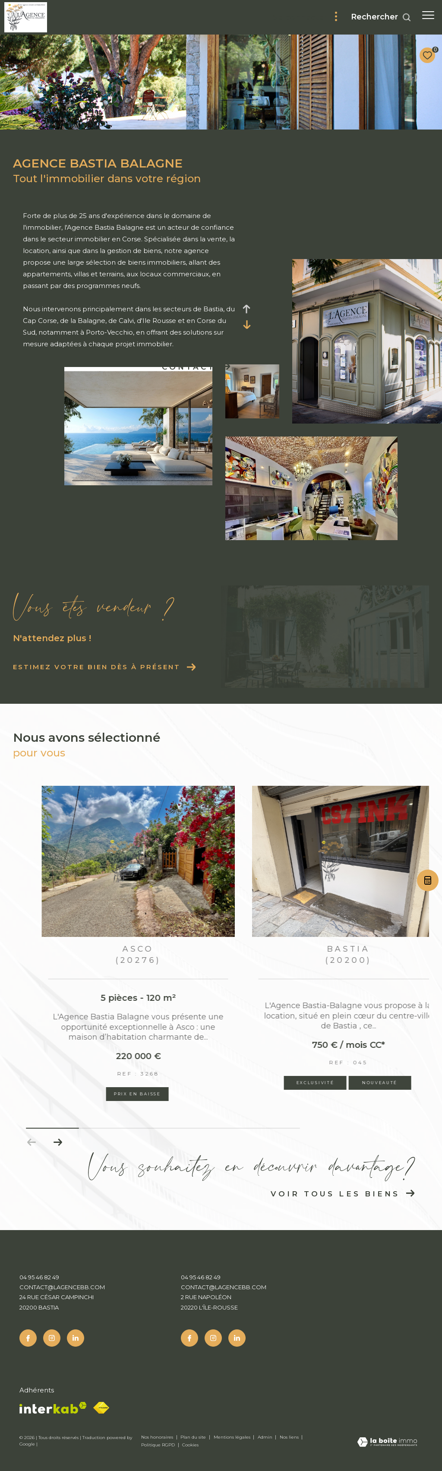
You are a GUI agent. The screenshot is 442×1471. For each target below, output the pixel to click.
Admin (266, 1437)
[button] (57, 1142)
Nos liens (290, 1437)
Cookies (190, 1445)
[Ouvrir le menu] (428, 15)
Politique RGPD (158, 1445)
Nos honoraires (157, 1437)
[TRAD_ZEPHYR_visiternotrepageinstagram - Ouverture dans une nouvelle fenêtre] (51, 1338)
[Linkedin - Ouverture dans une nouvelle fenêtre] (75, 1338)
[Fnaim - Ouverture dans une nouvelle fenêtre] (101, 1408)
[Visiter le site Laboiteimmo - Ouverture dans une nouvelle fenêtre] (387, 1442)
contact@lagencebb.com (62, 1287)
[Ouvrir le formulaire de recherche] (381, 17)
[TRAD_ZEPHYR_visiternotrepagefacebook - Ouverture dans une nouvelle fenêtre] (28, 1338)
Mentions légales (233, 1437)
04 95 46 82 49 (39, 1277)
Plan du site (193, 1437)
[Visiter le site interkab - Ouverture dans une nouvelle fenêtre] (53, 1408)
